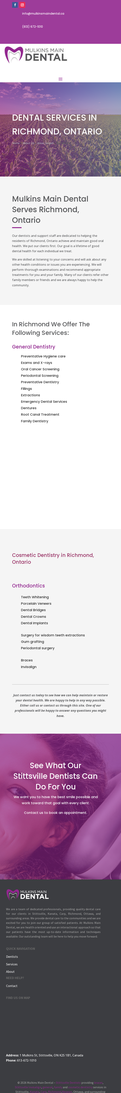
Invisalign (28, 666)
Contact (11, 986)
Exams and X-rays (36, 362)
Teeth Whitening (35, 597)
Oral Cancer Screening (40, 369)
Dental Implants (34, 623)
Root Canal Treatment (40, 414)
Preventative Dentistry (40, 382)
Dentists (12, 956)
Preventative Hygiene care (43, 356)
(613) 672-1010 (32, 27)
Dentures (28, 408)
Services (12, 964)
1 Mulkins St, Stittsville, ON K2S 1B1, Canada (51, 1055)
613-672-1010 (26, 1060)
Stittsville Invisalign (28, 1087)
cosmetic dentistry (80, 1087)
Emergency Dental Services (44, 401)
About (10, 971)
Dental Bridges (33, 610)
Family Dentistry (34, 421)
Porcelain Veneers (36, 603)
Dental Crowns (33, 616)
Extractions (30, 395)
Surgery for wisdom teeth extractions (53, 635)
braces (98, 1082)
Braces (27, 660)
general (48, 1087)
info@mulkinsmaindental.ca (43, 14)
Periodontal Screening (39, 375)
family (58, 1087)
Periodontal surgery (37, 648)
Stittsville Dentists (68, 1082)
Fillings (26, 388)
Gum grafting (32, 641)
